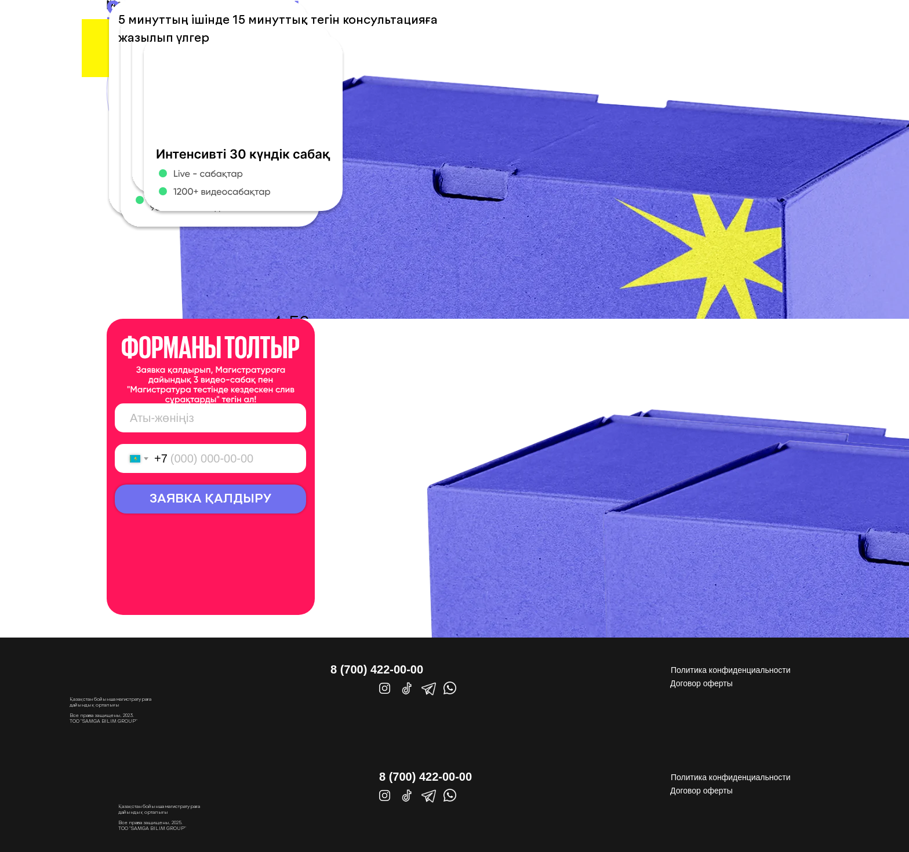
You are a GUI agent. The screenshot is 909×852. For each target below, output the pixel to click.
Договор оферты (701, 683)
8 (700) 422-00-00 (376, 669)
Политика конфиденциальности (731, 670)
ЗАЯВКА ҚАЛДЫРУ (210, 499)
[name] (210, 417)
